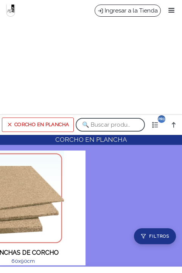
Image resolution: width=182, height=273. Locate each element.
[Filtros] (155, 236)
